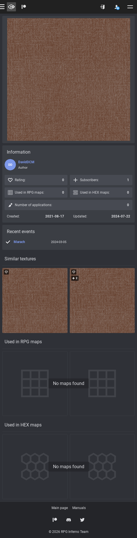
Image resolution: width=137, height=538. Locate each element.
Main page (60, 508)
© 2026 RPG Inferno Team (69, 531)
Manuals (79, 508)
